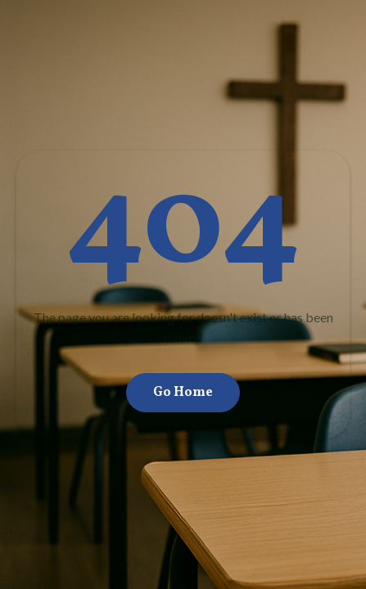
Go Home (183, 393)
